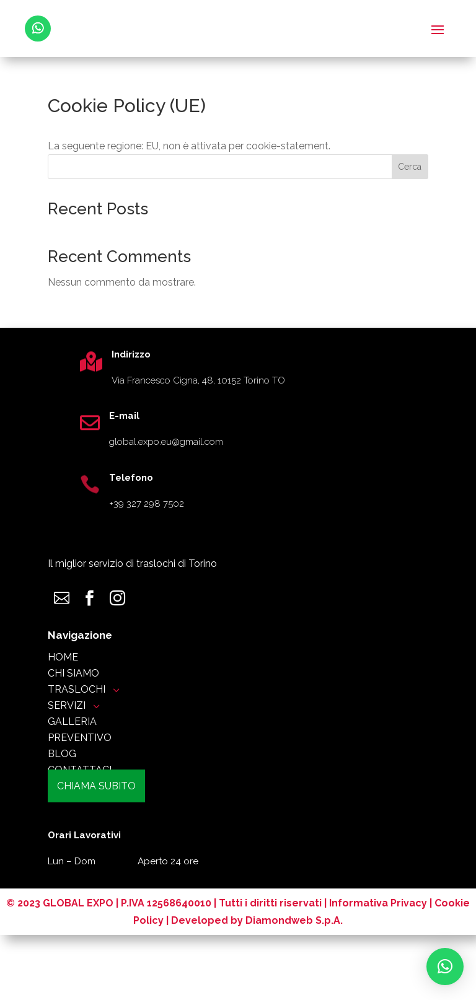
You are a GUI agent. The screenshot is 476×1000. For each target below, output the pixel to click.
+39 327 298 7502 (146, 503)
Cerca (409, 167)
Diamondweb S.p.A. (294, 985)
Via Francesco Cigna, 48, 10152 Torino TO (198, 380)
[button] (445, 966)
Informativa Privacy (378, 968)
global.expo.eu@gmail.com (166, 441)
